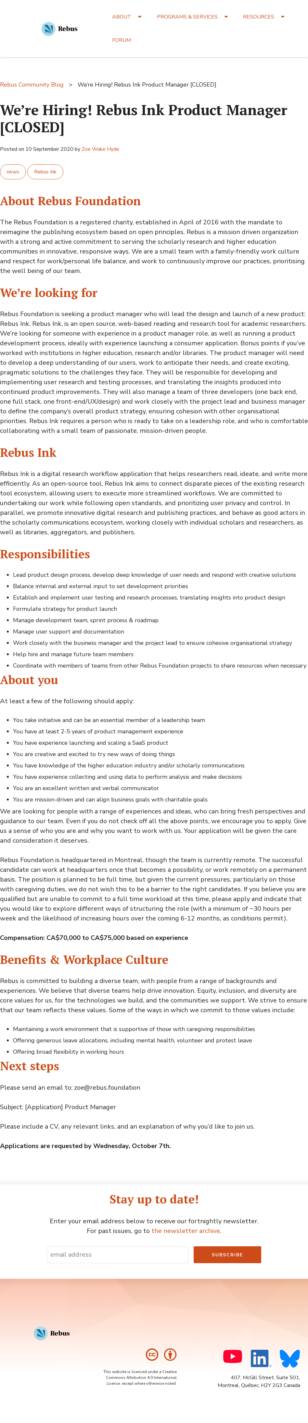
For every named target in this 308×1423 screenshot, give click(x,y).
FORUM (121, 40)
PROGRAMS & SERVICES (187, 16)
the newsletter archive (185, 1231)
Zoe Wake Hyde (100, 149)
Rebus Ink (45, 171)
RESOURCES (258, 16)
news (13, 171)
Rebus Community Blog (32, 85)
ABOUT (121, 16)
